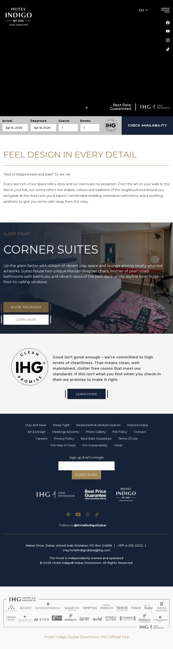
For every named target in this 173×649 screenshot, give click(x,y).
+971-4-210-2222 (130, 545)
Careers (41, 438)
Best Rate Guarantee (96, 438)
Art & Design (36, 431)
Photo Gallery (96, 431)
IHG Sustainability (94, 445)
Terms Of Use (128, 438)
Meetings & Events (65, 431)
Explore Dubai (137, 425)
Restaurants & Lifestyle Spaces (98, 425)
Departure (38, 121)
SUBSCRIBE (86, 475)
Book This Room (26, 307)
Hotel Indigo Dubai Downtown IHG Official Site (86, 637)
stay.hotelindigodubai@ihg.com (86, 550)
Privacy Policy (64, 438)
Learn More (86, 394)
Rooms (85, 121)
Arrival (7, 121)
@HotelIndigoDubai (90, 525)
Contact (140, 431)
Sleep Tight (61, 425)
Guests (64, 121)
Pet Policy (119, 431)
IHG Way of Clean (63, 445)
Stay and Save (35, 425)
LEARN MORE (26, 319)
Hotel (118, 445)
